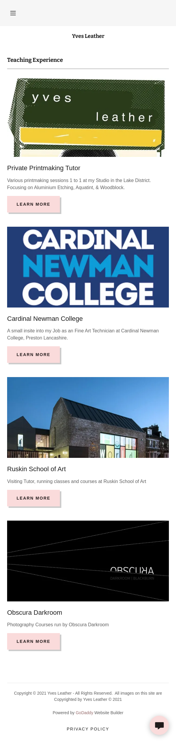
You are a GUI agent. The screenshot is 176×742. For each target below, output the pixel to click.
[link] (88, 36)
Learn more (33, 204)
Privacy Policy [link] (88, 729)
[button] (13, 13)
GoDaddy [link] (84, 712)
